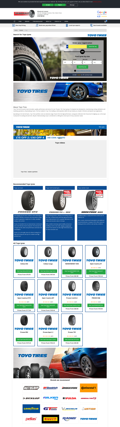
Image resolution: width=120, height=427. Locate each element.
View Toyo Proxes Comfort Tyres (72, 305)
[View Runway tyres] (69, 419)
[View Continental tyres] (89, 387)
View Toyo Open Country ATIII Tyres (24, 306)
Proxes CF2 (19, 215)
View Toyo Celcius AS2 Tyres (24, 271)
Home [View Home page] (16, 30)
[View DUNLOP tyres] (31, 398)
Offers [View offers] (66, 21)
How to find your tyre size (84, 70)
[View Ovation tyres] (89, 408)
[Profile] (77, 62)
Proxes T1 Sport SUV (66, 226)
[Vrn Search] (76, 46)
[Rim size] (87, 62)
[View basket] (105, 21)
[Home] (14, 21)
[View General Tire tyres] (89, 398)
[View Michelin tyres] (69, 408)
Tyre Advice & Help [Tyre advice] (38, 21)
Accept (48, 5)
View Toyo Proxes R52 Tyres (24, 339)
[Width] (67, 62)
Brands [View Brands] (21, 30)
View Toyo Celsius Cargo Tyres (48, 271)
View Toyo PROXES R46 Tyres (96, 305)
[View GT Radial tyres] (50, 408)
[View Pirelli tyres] (50, 419)
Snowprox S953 (82, 215)
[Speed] (97, 62)
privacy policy (97, 2)
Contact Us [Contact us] (58, 21)
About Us (48, 21)
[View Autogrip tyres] (31, 387)
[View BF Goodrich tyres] (50, 387)
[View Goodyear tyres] (31, 408)
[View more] (60, 132)
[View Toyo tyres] (89, 419)
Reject (60, 5)
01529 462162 (40, 16)
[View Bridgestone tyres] (69, 387)
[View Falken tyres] (50, 398)
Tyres (20, 21)
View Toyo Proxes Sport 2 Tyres (48, 339)
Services (27, 21)
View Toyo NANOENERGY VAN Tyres (72, 271)
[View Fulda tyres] (69, 398)
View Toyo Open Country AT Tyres (96, 271)
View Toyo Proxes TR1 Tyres (72, 339)
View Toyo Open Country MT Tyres (48, 306)
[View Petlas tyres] (31, 419)
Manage (72, 5)
